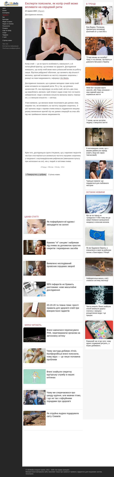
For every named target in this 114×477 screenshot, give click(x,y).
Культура (5, 19)
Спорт (4, 32)
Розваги (5, 28)
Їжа (3, 17)
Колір (58, 167)
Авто (4, 8)
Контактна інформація (10, 46)
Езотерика (5, 13)
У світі (4, 37)
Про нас (5, 44)
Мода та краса (7, 21)
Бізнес (4, 10)
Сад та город (6, 30)
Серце (44, 167)
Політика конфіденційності (12, 48)
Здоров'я (41, 11)
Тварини (5, 35)
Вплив (51, 167)
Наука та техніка (7, 24)
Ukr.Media (64, 78)
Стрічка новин (54, 174)
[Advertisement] (53, 133)
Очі (63, 167)
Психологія (6, 26)
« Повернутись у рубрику (36, 174)
